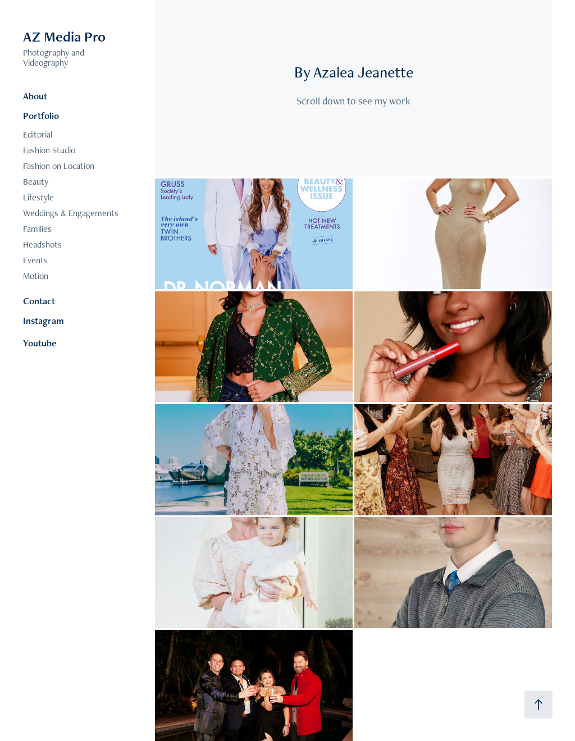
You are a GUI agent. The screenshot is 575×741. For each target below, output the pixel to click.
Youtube (39, 343)
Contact (39, 301)
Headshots (42, 244)
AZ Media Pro (64, 36)
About (35, 96)
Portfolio (41, 115)
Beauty (35, 181)
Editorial (37, 134)
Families (37, 229)
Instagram (43, 320)
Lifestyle (38, 197)
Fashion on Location (58, 166)
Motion (35, 276)
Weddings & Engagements (70, 213)
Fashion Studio (49, 150)
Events (35, 260)
